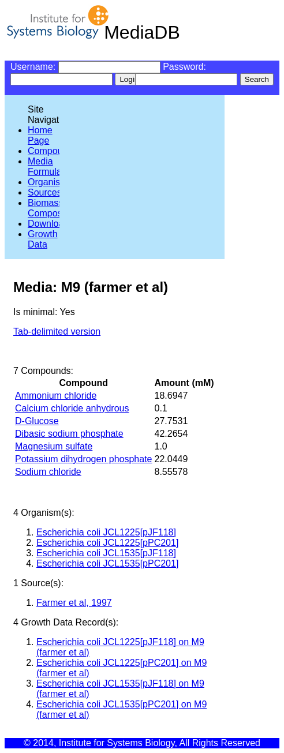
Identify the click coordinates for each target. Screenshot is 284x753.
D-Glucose (37, 421)
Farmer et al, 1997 (74, 603)
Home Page (40, 135)
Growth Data (43, 239)
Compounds (52, 151)
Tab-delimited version (56, 331)
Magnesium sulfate (53, 446)
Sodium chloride (48, 472)
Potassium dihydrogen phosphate (83, 459)
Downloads (50, 223)
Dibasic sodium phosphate (69, 434)
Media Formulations (54, 166)
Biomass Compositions (56, 208)
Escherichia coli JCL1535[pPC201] (107, 563)
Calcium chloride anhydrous (72, 408)
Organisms (50, 182)
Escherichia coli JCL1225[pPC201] (107, 543)
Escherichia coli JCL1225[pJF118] (106, 532)
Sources (45, 192)
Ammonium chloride (55, 395)
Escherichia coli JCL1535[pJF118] (106, 553)
